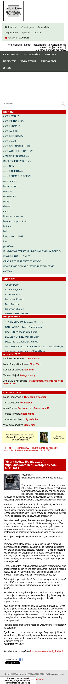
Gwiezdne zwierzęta (35, 397)
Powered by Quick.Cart (34, 680)
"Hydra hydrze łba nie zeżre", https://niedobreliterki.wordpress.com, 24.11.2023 (31, 449)
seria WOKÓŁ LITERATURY (18, 151)
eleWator (8, 271)
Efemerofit (29, 425)
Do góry (64, 672)
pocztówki (8, 246)
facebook (13, 27)
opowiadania (10, 196)
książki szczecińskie (13, 236)
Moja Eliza (35, 364)
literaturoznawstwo (13, 216)
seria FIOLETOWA (13, 171)
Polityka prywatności (55, 674)
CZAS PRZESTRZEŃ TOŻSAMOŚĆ (22, 261)
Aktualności (31, 54)
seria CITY (8, 166)
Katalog (50, 54)
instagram (29, 27)
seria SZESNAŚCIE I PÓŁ (16, 146)
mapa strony (11, 32)
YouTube (45, 27)
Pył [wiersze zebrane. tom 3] (33, 408)
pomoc (37, 32)
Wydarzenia (28, 61)
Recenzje (9, 61)
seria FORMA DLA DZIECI (17, 176)
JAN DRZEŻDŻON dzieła (16, 156)
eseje (6, 211)
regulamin (26, 32)
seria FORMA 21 (12, 126)
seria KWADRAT (12, 116)
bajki (5, 231)
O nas (7, 68)
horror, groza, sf (11, 186)
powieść (7, 191)
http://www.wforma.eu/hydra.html (46, 651)
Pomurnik (28, 369)
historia (7, 226)
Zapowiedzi (48, 61)
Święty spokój (27, 375)
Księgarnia (10, 54)
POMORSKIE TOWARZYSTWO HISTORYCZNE (28, 266)
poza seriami (10, 181)
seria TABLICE (11, 131)
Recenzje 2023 (22, 448)
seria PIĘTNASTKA (13, 121)
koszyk (11, 37)
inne (5, 241)
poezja (6, 201)
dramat (7, 206)
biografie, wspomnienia (15, 221)
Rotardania (25, 402)
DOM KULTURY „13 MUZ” (17, 256)
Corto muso (27, 414)
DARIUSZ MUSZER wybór (17, 161)
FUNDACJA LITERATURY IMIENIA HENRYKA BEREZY (32, 251)
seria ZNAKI (9, 141)
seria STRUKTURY (13, 136)
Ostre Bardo (33, 358)
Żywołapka (32, 419)
